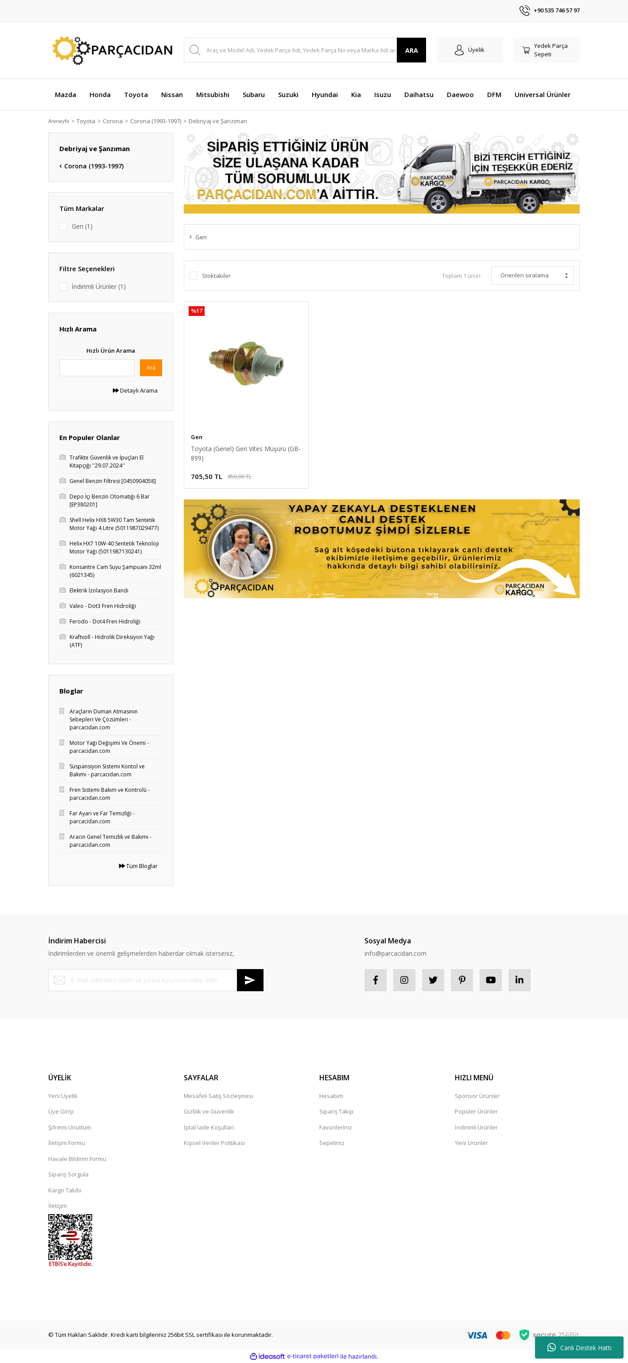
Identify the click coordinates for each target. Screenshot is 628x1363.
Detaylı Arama (135, 390)
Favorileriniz (335, 1127)
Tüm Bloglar (138, 866)
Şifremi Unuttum (69, 1127)
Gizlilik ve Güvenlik (209, 1111)
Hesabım (331, 1096)
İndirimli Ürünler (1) (99, 286)
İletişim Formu (66, 1143)
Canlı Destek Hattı (579, 1347)
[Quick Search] (97, 367)
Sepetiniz (332, 1143)
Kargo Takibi (64, 1190)
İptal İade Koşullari (209, 1127)
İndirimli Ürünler (476, 1127)
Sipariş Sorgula (68, 1174)
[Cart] (547, 50)
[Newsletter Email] (156, 980)
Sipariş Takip (336, 1111)
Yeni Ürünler (471, 1143)
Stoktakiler (216, 276)
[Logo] (110, 50)
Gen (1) (82, 226)
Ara (151, 367)
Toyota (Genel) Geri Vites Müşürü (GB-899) (246, 453)
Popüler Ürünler (476, 1111)
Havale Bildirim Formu (77, 1159)
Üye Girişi (61, 1111)
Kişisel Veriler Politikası (214, 1143)
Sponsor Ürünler (477, 1096)
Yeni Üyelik (63, 1096)
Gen (196, 437)
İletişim (57, 1206)
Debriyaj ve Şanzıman (223, 121)
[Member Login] (470, 50)
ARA (411, 50)
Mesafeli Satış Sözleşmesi (218, 1096)
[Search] (305, 50)
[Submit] (250, 980)
